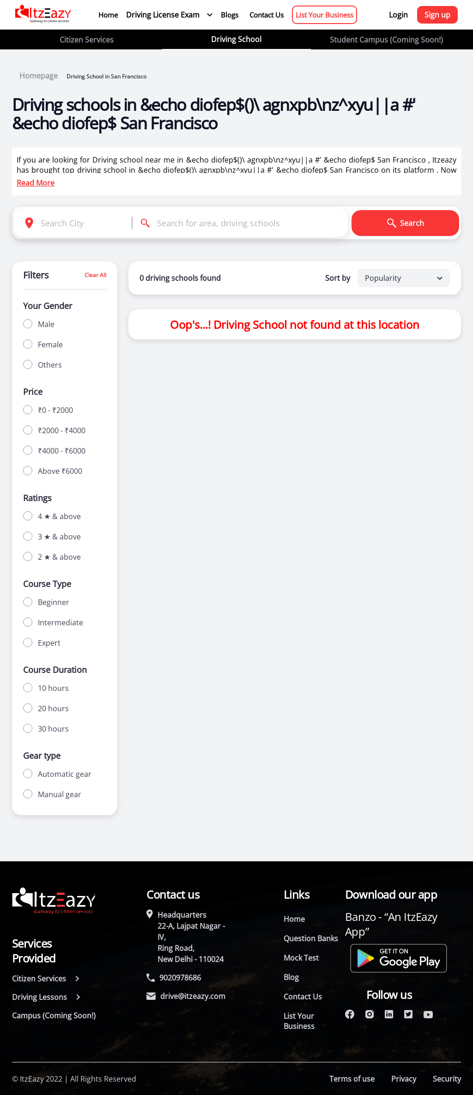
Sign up (437, 15)
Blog (291, 977)
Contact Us (266, 14)
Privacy (403, 1079)
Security (447, 1079)
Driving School (236, 39)
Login (398, 15)
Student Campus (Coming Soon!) (386, 40)
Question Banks (311, 938)
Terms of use (352, 1079)
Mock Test (301, 958)
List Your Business (324, 14)
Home (108, 14)
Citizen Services (87, 40)
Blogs (229, 14)
